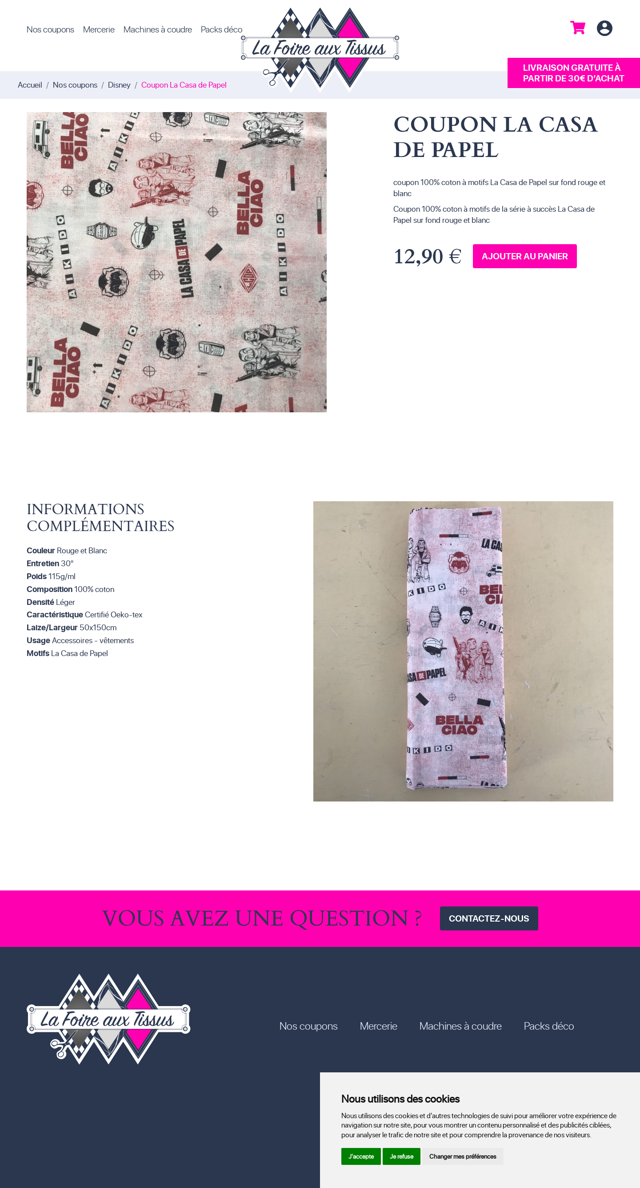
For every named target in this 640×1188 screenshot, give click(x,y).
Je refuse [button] (401, 1156)
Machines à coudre (158, 29)
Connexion (604, 28)
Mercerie (99, 29)
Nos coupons (50, 29)
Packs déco (221, 29)
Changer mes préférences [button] (462, 1156)
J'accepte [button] (361, 1156)
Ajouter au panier (525, 256)
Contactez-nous (489, 918)
